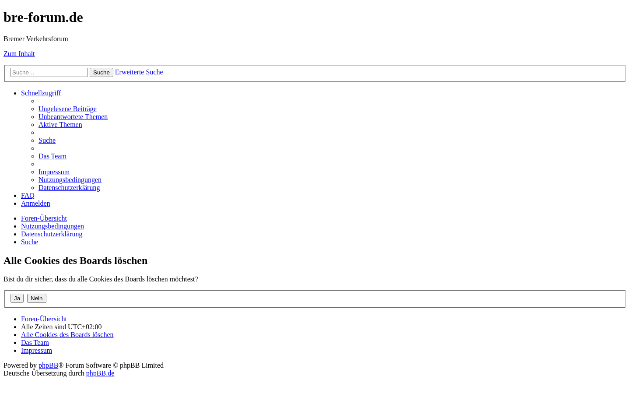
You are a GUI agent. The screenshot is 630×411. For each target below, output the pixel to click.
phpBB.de (100, 373)
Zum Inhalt (19, 53)
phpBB (48, 365)
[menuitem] (67, 108)
